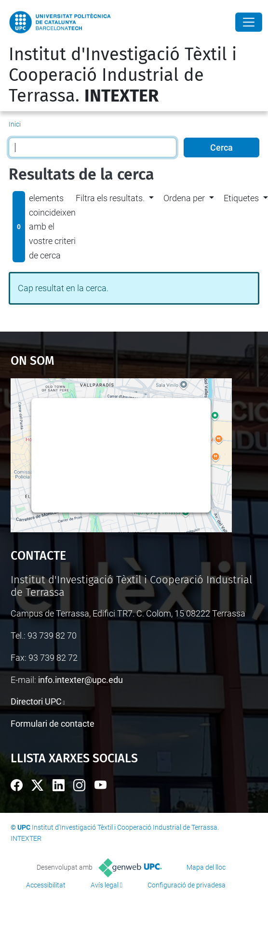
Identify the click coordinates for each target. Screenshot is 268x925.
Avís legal (105, 885)
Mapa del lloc (206, 867)
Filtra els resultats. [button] (110, 198)
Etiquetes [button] (241, 198)
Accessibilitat (46, 885)
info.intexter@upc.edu (80, 680)
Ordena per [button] (184, 198)
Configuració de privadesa (186, 885)
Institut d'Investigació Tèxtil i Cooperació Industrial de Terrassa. (123, 75)
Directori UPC (36, 701)
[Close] (248, 22)
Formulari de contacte (52, 724)
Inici (15, 124)
